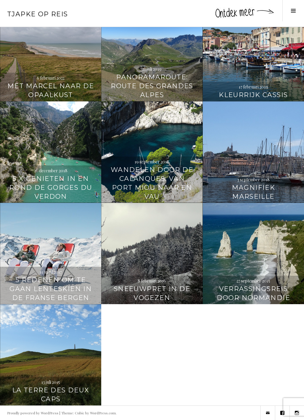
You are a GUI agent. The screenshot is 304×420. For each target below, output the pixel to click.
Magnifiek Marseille (253, 192)
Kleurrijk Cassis (253, 95)
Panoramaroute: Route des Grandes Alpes (152, 86)
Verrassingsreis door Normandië (253, 293)
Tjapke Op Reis (37, 14)
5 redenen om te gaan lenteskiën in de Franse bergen (51, 289)
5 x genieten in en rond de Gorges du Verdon (50, 187)
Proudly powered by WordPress (32, 412)
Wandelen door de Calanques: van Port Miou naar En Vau (152, 183)
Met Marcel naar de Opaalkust (50, 90)
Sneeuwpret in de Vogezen (152, 293)
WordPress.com (103, 412)
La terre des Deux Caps (50, 394)
